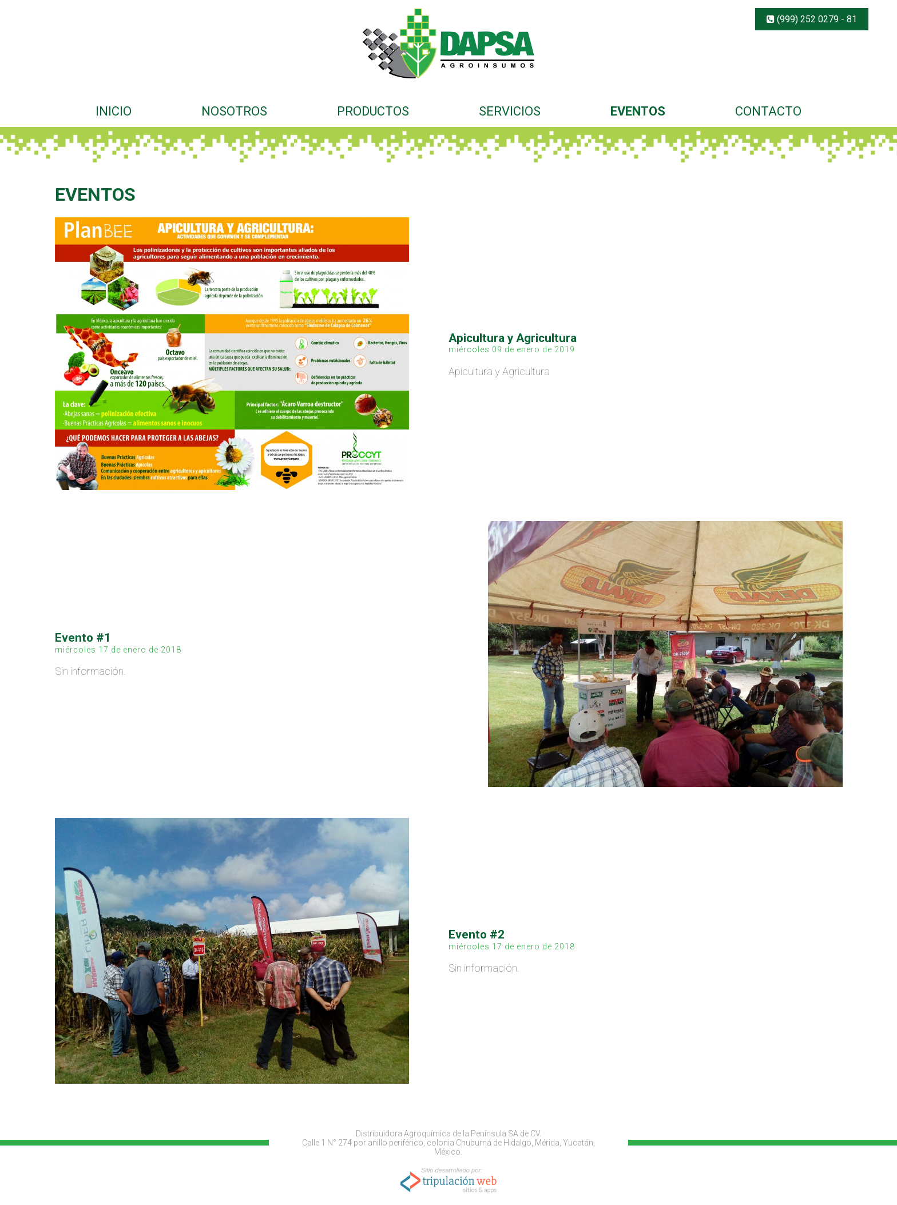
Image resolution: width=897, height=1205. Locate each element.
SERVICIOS (510, 111)
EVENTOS (637, 111)
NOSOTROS (234, 111)
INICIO (114, 111)
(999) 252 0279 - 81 (812, 19)
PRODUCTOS (373, 111)
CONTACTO (768, 111)
